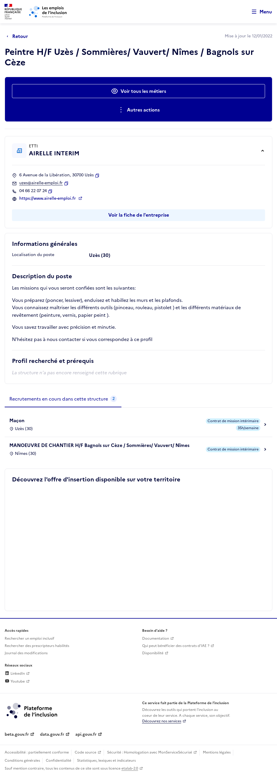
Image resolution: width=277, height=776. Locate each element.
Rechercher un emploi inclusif (29, 638)
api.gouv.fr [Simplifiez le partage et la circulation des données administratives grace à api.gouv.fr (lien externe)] (86, 734)
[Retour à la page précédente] (19, 36)
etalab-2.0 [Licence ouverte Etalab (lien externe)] (129, 768)
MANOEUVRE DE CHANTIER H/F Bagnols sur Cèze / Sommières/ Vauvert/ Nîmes (99, 445)
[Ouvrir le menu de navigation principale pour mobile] (259, 12)
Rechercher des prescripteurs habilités (37, 645)
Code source (85, 752)
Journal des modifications (26, 653)
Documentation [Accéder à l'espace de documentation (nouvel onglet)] (155, 638)
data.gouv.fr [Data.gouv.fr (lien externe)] (52, 734)
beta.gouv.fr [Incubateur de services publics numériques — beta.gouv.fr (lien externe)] (17, 734)
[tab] (63, 399)
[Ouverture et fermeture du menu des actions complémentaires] (138, 110)
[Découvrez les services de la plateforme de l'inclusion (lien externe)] (32, 710)
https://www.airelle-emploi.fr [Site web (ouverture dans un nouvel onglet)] (48, 198)
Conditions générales (22, 760)
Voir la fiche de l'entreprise (138, 214)
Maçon (17, 420)
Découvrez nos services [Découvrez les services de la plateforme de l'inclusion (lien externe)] (161, 721)
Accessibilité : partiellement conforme (37, 752)
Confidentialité (58, 760)
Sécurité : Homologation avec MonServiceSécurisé (149, 752)
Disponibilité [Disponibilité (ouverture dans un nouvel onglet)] (152, 653)
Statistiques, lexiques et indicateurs (106, 760)
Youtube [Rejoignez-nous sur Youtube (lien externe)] (15, 681)
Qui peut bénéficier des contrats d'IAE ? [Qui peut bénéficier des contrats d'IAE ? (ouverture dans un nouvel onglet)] (175, 645)
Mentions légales (217, 752)
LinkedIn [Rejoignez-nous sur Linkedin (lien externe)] (15, 673)
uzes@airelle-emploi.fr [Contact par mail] (41, 183)
